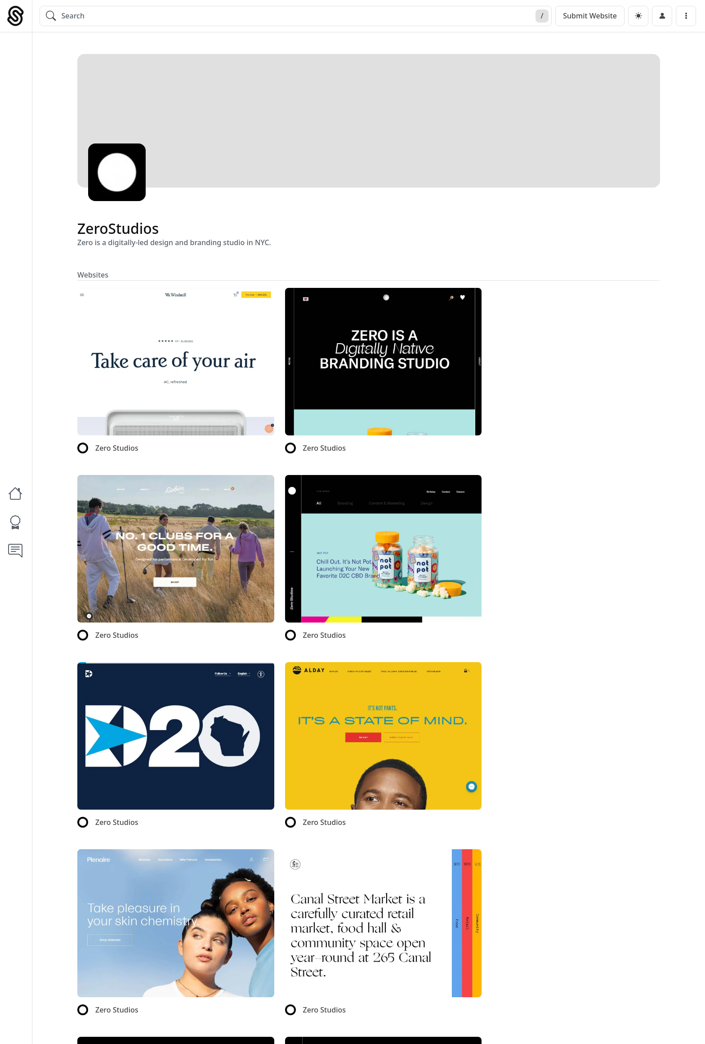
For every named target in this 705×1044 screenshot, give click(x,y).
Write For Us (615, 1027)
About (539, 1027)
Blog (572, 1027)
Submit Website (590, 16)
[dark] (638, 16)
